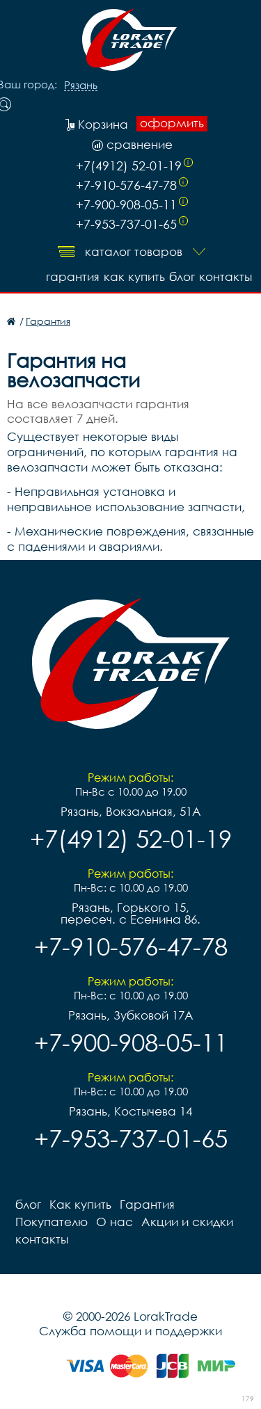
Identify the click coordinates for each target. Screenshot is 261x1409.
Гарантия (73, 276)
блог (182, 276)
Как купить (134, 276)
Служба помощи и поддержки (130, 1330)
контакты (225, 276)
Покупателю (51, 1221)
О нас (114, 1221)
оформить (172, 123)
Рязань (80, 85)
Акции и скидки (187, 1221)
